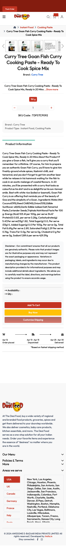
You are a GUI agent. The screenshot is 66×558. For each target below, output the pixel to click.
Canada (11, 495)
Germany (12, 502)
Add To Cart (33, 305)
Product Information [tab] (18, 144)
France (10, 509)
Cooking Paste (45, 27)
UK (8, 487)
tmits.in (48, 537)
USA (9, 480)
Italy (9, 516)
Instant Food (26, 27)
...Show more (51, 89)
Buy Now (33, 313)
